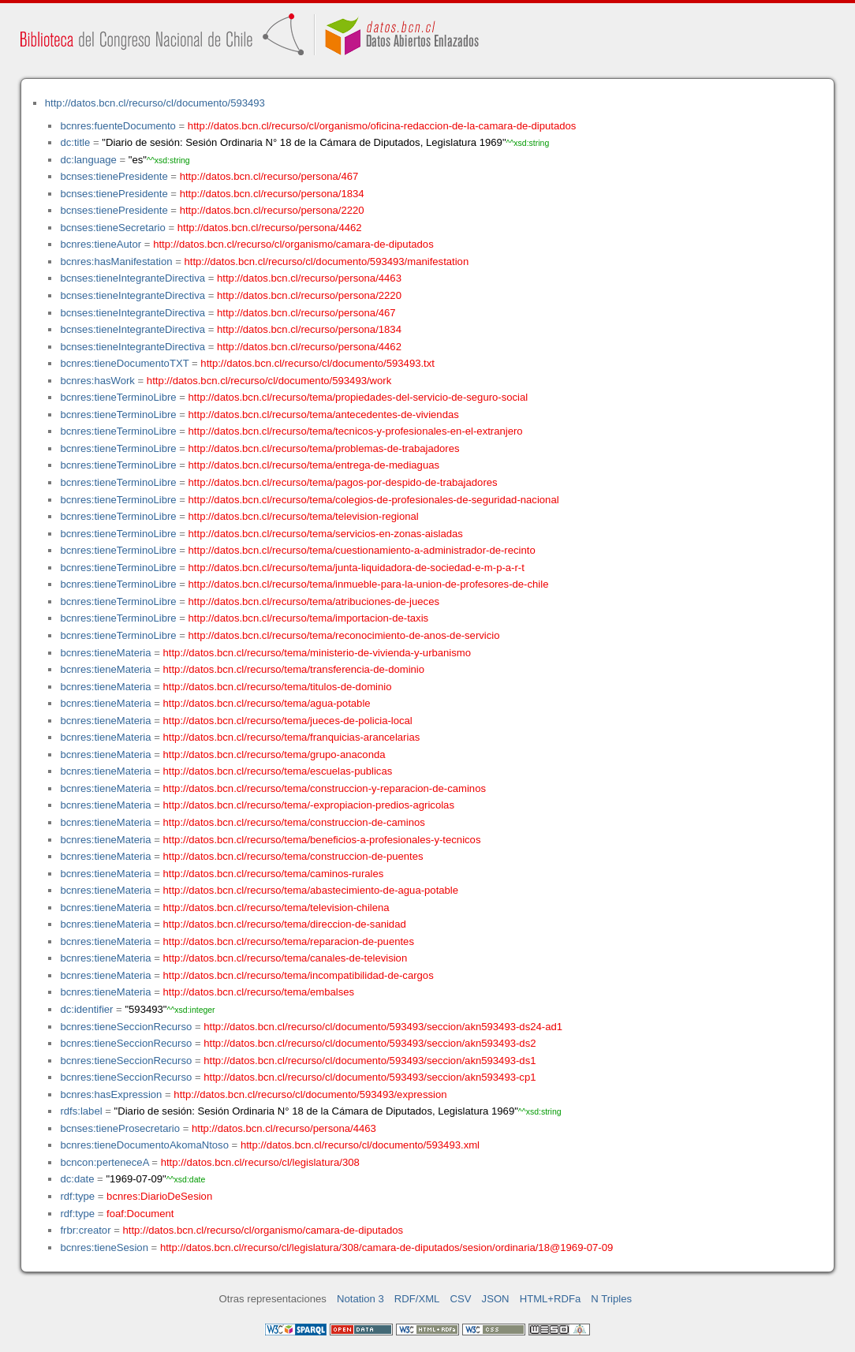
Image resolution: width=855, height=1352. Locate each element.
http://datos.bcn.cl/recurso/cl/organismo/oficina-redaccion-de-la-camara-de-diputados (382, 126)
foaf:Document (140, 1213)
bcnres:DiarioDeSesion (159, 1196)
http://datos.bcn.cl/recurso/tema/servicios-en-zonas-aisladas (326, 534)
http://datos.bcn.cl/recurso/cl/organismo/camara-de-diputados (293, 244)
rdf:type (77, 1196)
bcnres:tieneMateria (105, 653)
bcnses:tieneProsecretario (120, 1128)
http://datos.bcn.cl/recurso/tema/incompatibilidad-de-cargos (298, 975)
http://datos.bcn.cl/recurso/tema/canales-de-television (285, 958)
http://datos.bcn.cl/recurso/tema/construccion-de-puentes (293, 856)
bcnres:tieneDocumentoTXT (124, 363)
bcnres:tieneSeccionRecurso (126, 1027)
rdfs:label (81, 1111)
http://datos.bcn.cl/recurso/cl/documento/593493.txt (317, 363)
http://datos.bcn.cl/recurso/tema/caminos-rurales (273, 874)
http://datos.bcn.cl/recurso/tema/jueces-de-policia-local (288, 720)
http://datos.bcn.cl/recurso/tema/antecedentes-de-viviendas (324, 414)
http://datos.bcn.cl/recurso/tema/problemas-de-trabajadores (324, 448)
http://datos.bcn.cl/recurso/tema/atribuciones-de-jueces (314, 601)
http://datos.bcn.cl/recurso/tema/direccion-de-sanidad (284, 924)
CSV (461, 1299)
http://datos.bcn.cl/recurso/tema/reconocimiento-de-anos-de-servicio (344, 635)
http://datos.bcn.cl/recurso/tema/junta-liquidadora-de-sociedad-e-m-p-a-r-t (357, 567)
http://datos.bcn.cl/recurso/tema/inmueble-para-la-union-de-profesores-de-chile (369, 584)
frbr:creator (85, 1230)
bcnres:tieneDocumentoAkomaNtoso (144, 1145)
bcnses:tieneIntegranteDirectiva (132, 278)
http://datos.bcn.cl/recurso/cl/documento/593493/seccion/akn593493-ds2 (369, 1043)
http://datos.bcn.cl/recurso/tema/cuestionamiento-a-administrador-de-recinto (362, 550)
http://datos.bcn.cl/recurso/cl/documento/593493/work (269, 381)
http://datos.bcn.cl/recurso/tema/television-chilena (276, 907)
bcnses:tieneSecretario (112, 227)
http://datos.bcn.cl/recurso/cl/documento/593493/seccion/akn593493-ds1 (369, 1060)
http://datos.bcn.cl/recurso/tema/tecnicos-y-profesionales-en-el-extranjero (356, 431)
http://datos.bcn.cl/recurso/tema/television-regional (304, 516)
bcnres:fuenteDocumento (117, 126)
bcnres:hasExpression (111, 1094)
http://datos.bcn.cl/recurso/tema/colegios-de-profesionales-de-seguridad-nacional (374, 500)
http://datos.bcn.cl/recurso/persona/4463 (309, 278)
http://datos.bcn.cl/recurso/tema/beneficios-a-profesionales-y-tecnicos (322, 840)
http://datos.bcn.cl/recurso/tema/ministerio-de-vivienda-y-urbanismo (317, 653)
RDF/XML (417, 1299)
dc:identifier (86, 1009)
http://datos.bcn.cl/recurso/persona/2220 (272, 210)
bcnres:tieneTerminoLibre (118, 397)
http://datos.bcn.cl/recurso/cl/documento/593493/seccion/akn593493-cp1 (369, 1077)
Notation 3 (360, 1299)
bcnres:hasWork (97, 381)
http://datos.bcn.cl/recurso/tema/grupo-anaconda (274, 754)
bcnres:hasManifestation (116, 261)
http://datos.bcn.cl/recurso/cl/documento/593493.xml (360, 1145)
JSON (496, 1299)
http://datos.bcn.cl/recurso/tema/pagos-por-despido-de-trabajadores (343, 482)
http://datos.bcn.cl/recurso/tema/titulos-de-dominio (277, 687)
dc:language (88, 160)
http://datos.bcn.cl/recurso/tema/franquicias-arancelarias (291, 737)
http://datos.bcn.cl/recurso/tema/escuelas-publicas (278, 771)
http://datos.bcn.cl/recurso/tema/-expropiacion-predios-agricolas (308, 805)
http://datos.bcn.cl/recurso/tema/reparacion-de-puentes (288, 941)
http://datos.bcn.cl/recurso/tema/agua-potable (267, 703)
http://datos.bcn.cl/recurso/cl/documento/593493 (155, 103)
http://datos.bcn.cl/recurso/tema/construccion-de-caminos (294, 822)
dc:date (77, 1179)
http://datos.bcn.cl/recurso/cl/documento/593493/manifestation (326, 261)
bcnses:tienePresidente (113, 176)
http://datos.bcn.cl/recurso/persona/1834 (272, 194)
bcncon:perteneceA (104, 1162)
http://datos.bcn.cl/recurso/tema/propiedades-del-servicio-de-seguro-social (358, 397)
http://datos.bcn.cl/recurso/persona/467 (269, 176)
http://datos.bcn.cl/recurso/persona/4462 (269, 227)
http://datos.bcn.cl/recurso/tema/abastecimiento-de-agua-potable (311, 890)
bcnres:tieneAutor (100, 244)
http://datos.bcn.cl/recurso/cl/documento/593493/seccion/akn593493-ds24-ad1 (382, 1027)
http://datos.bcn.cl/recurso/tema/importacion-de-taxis (309, 618)
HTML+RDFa (550, 1299)
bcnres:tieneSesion (104, 1247)
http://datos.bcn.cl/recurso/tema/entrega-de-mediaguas (314, 465)
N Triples (611, 1299)
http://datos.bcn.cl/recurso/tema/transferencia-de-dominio (294, 669)
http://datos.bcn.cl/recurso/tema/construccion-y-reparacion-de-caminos (324, 788)
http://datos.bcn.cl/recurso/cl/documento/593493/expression (310, 1094)
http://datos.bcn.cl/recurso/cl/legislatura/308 (260, 1162)
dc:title (75, 142)
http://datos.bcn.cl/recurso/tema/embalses (259, 992)
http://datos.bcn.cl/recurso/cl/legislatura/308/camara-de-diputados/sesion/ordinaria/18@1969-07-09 (386, 1247)
